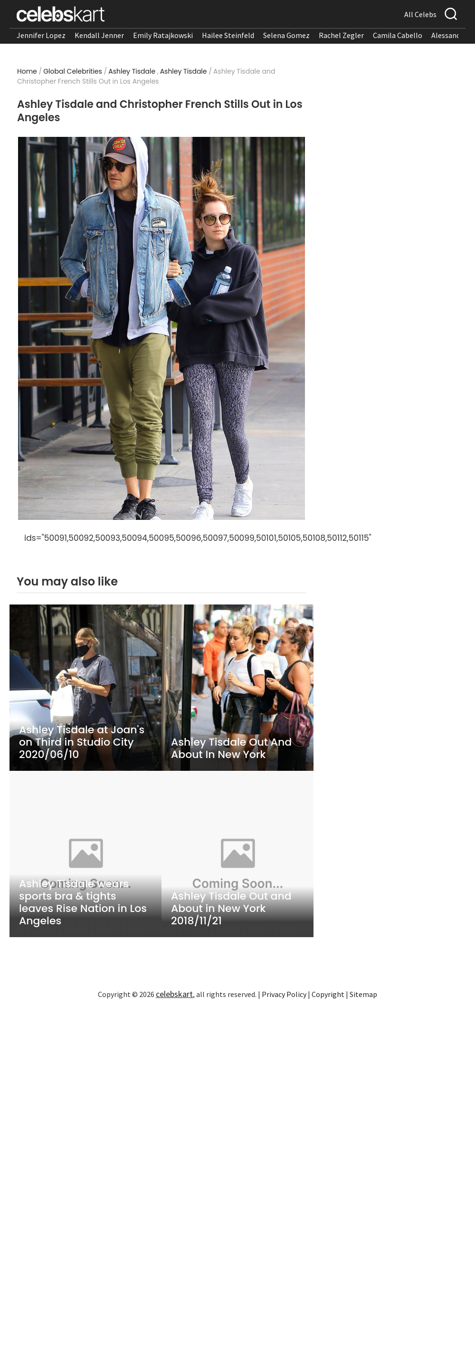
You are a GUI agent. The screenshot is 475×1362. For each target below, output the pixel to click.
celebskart (174, 993)
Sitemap (363, 994)
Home (27, 71)
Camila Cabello (397, 35)
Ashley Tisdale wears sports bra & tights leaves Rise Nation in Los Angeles (83, 902)
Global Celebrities (72, 71)
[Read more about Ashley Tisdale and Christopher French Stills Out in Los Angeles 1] (161, 328)
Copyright (328, 994)
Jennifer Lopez (41, 35)
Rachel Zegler (341, 35)
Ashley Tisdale (131, 71)
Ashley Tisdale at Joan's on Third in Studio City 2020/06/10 (81, 742)
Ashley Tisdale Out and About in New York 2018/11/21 (231, 908)
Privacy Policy (284, 994)
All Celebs (420, 14)
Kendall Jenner (99, 35)
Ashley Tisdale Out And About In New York (231, 748)
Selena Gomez (286, 35)
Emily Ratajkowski (163, 35)
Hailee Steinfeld (228, 35)
